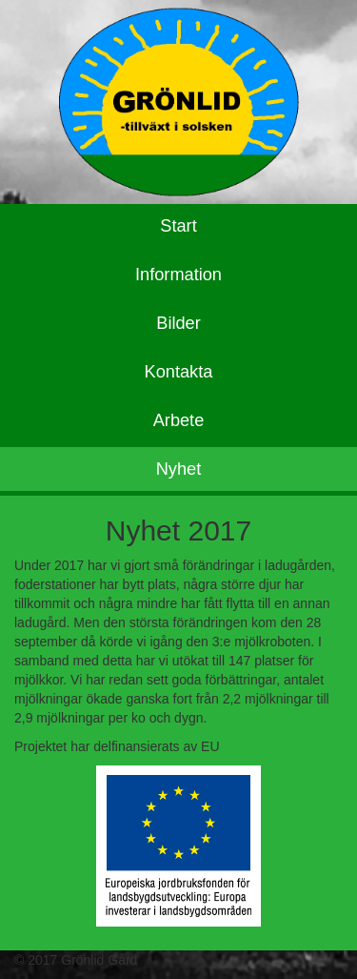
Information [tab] (178, 274)
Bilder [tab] (178, 323)
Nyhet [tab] (179, 469)
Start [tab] (178, 225)
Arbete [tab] (179, 420)
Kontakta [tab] (179, 371)
